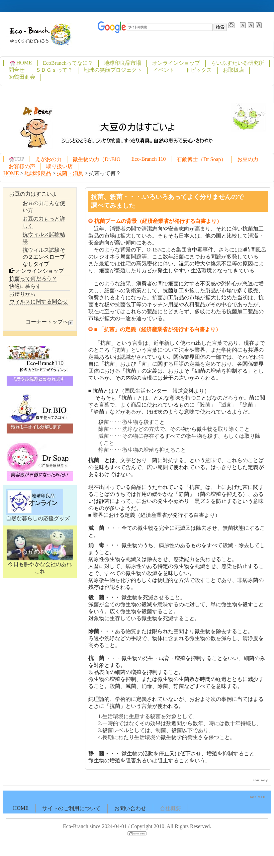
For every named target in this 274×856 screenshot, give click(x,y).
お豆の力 (247, 159)
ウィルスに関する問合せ (38, 301)
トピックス (198, 70)
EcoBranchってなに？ (68, 63)
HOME (20, 63)
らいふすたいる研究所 (237, 63)
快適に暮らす (25, 286)
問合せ (17, 70)
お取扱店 (233, 70)
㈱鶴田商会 (22, 77)
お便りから (22, 294)
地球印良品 (38, 173)
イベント (163, 70)
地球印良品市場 (122, 63)
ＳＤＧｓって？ (54, 70)
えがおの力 (48, 159)
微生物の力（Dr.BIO (97, 159)
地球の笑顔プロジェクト (113, 70)
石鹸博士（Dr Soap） (201, 159)
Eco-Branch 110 (149, 159)
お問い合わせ (130, 808)
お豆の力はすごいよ (33, 194)
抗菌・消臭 (70, 173)
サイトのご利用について (71, 808)
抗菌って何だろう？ (33, 278)
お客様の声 (22, 166)
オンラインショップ (176, 63)
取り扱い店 (59, 166)
